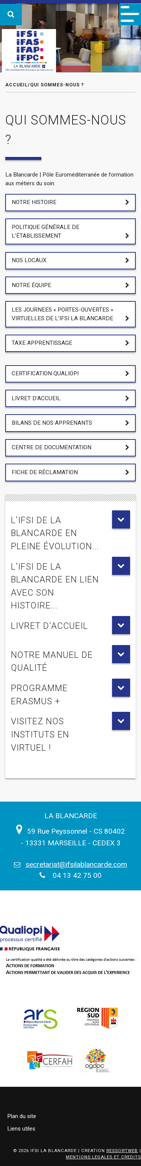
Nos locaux (29, 260)
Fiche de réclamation (45, 472)
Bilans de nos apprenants (52, 422)
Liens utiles (21, 1128)
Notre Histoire (34, 202)
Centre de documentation (51, 447)
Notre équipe (31, 285)
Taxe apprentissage (42, 343)
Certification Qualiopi (45, 373)
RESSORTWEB (122, 1150)
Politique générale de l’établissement (45, 231)
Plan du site (21, 1116)
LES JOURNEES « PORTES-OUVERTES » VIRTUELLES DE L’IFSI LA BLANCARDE (62, 314)
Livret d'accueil (36, 398)
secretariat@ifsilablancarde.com (76, 864)
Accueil (16, 85)
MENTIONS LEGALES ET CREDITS (103, 1157)
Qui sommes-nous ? (57, 85)
